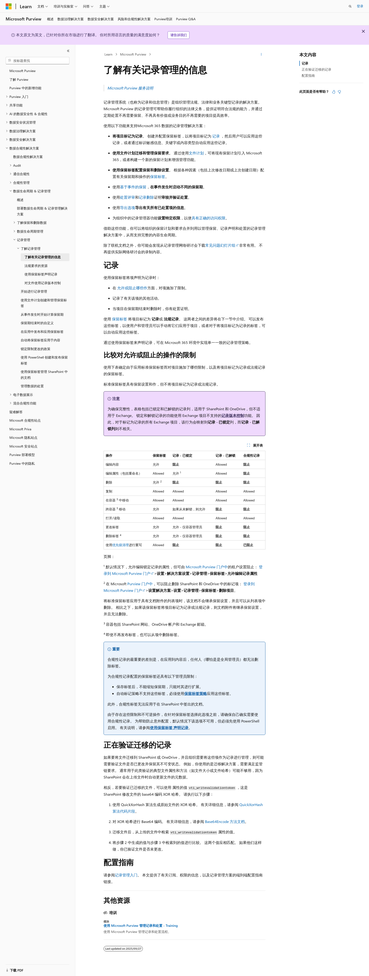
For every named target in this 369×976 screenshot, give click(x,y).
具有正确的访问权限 (208, 217)
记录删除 (146, 197)
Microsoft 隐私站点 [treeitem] (23, 437)
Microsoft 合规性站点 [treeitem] (25, 420)
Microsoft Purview (133, 54)
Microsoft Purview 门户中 (207, 566)
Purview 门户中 (140, 583)
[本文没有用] (339, 92)
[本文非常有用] (334, 92)
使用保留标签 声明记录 (169, 727)
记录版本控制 (232, 415)
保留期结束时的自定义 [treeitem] (37, 323)
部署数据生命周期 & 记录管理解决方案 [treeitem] (42, 211)
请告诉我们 (178, 35)
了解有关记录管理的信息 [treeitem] (42, 257)
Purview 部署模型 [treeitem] (22, 454)
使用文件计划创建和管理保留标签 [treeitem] (44, 303)
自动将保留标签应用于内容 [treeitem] (40, 340)
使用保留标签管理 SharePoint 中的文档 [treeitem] (44, 374)
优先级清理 (120, 545)
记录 (216, 135)
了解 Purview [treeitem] (18, 79)
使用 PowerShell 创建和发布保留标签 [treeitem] (44, 360)
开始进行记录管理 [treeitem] (34, 291)
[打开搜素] (350, 6)
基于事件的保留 (133, 186)
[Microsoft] (9, 6)
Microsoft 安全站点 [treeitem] (23, 446)
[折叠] (68, 51)
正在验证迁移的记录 (316, 69)
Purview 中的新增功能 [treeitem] (25, 88)
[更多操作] (261, 54)
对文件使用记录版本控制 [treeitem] (42, 283)
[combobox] (37, 61)
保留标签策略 (195, 693)
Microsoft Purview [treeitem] (22, 71)
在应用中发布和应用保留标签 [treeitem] (42, 331)
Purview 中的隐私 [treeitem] (22, 463)
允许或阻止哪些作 (132, 287)
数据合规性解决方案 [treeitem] (28, 156)
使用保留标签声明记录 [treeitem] (40, 274)
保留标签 (157, 176)
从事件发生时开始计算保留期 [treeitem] (42, 314)
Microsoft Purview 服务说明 (130, 87)
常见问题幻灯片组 (220, 245)
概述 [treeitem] (20, 200)
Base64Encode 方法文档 (225, 821)
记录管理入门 (126, 874)
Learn (108, 54)
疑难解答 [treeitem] (16, 412)
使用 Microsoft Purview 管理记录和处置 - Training (141, 926)
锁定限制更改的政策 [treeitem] (35, 349)
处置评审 (127, 197)
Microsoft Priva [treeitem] (20, 429)
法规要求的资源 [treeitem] (36, 265)
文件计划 (196, 152)
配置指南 (308, 75)
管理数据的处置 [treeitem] (32, 386)
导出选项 (127, 207)
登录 (360, 6)
